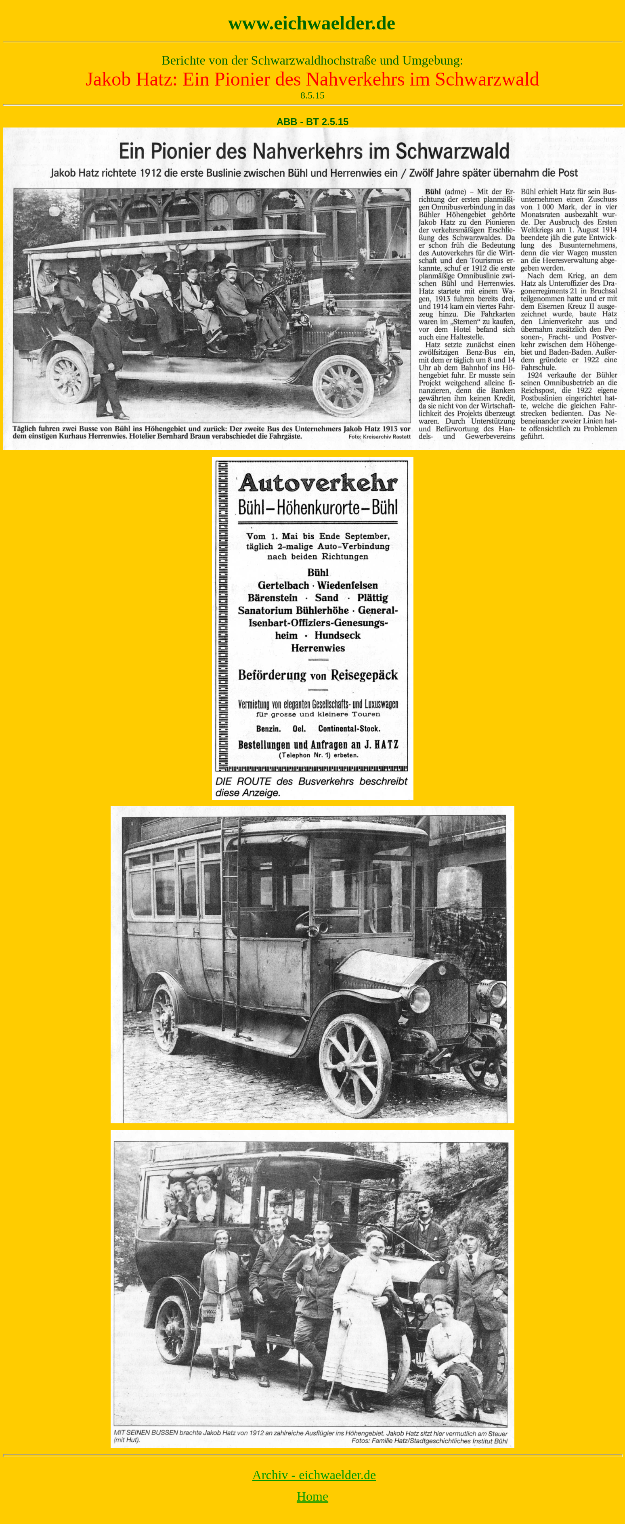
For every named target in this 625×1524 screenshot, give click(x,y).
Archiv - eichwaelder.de (314, 1475)
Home (312, 1496)
